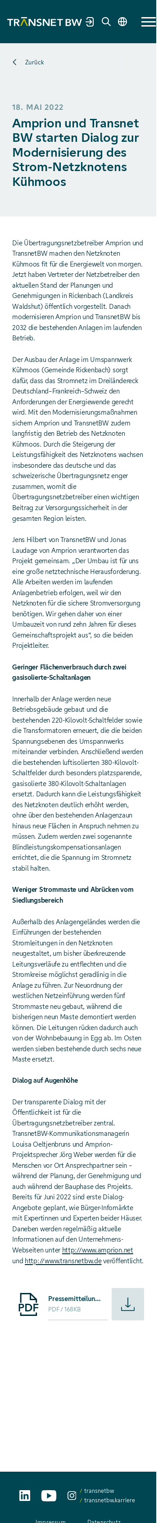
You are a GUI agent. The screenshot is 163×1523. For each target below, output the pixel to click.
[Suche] (106, 21)
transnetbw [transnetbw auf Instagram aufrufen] (99, 1491)
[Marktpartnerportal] (90, 21)
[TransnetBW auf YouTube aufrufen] (49, 1495)
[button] (148, 22)
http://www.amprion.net (97, 1250)
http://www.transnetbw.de (63, 1261)
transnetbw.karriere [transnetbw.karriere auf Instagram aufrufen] (109, 1500)
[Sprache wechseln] (122, 21)
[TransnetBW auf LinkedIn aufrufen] (24, 1495)
